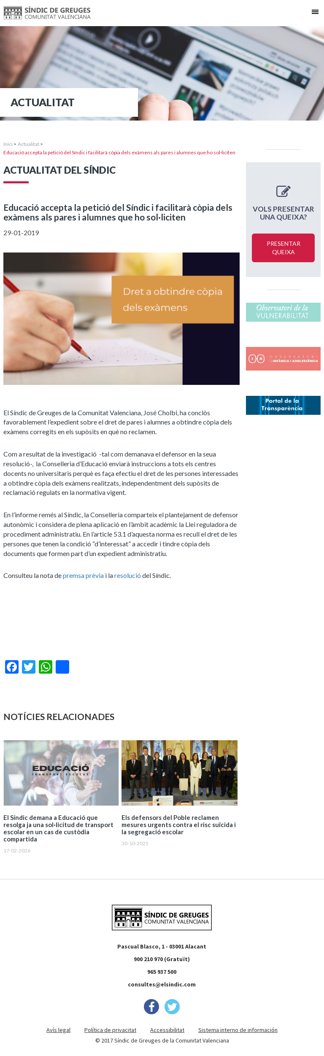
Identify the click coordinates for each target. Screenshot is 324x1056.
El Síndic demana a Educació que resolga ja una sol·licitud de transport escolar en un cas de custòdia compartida (58, 828)
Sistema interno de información (238, 1030)
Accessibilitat (167, 1030)
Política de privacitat (110, 1030)
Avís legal (58, 1030)
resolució (127, 575)
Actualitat (28, 144)
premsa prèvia (83, 575)
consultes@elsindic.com (162, 984)
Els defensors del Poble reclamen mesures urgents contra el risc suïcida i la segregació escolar (179, 825)
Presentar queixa (283, 247)
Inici (8, 144)
